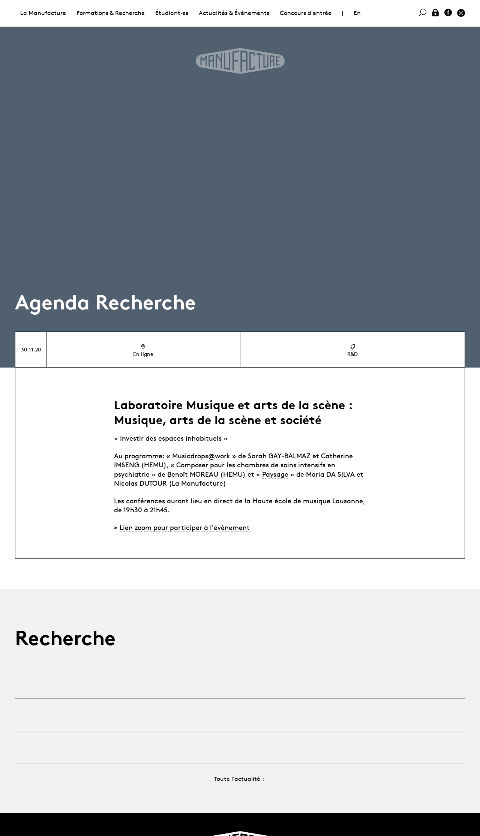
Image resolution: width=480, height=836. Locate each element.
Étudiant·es (171, 13)
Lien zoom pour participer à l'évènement (185, 527)
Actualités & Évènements (234, 13)
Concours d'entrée (306, 13)
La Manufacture (43, 13)
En (357, 13)
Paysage (275, 474)
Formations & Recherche (110, 13)
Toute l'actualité (240, 779)
